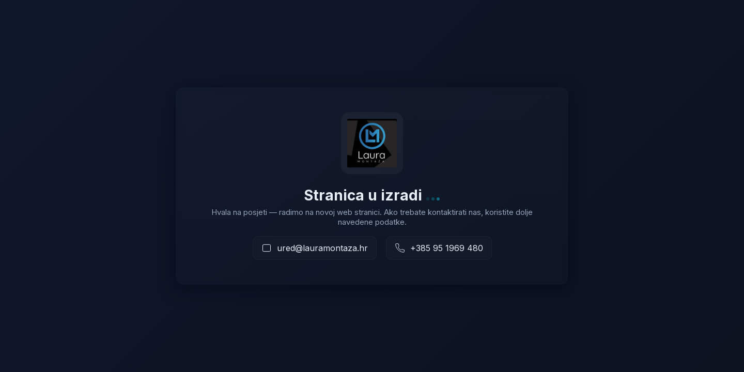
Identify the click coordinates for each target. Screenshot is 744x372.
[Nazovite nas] (439, 248)
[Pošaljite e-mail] (315, 248)
